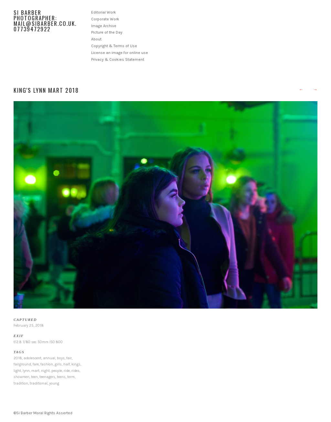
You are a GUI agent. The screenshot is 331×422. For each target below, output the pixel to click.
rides (75, 371)
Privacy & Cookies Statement (117, 59)
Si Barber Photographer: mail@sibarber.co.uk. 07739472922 (45, 20)
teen (34, 377)
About (96, 39)
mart (35, 371)
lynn (26, 371)
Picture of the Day (107, 32)
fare (36, 364)
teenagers (47, 377)
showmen (21, 377)
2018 (18, 358)
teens (61, 377)
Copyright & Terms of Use (114, 46)
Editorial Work (103, 12)
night (45, 371)
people (56, 371)
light (17, 371)
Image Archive (103, 26)
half (66, 364)
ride (67, 371)
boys (61, 358)
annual (49, 358)
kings (75, 364)
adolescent (32, 358)
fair (69, 358)
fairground (22, 364)
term (71, 377)
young (54, 383)
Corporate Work (105, 19)
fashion (46, 364)
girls (58, 364)
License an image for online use (119, 52)
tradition (21, 383)
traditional (39, 383)
